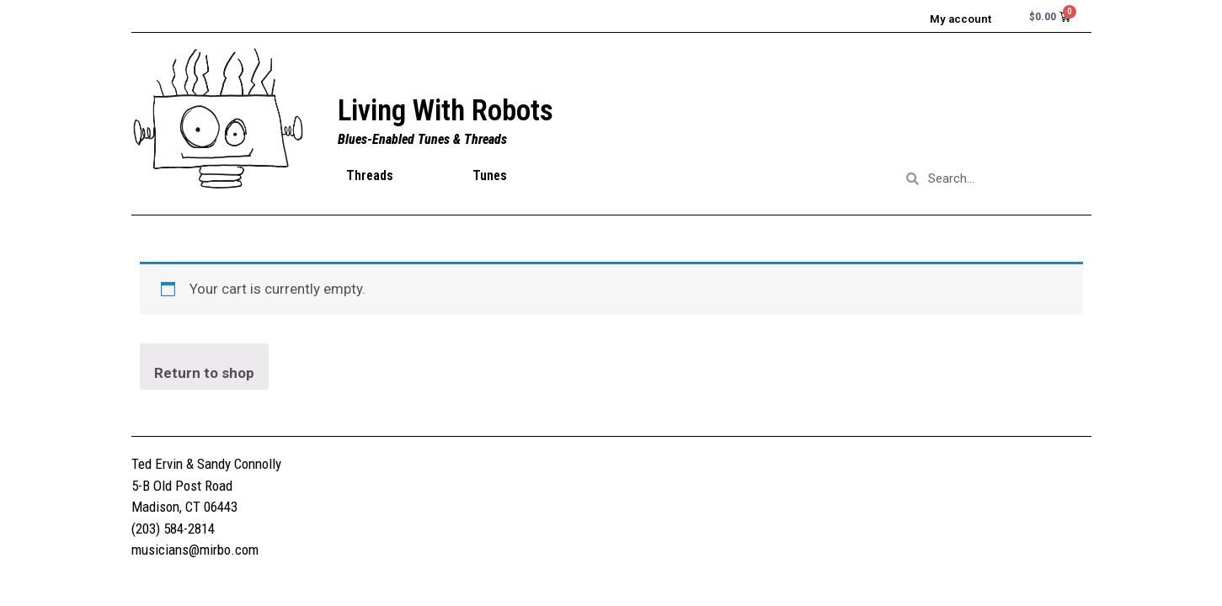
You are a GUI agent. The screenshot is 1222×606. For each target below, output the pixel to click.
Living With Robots (445, 113)
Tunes (489, 178)
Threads (369, 178)
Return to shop (204, 375)
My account (953, 19)
